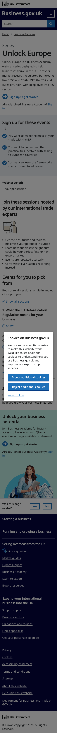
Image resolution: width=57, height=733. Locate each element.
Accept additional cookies (28, 377)
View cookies (16, 395)
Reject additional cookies (28, 387)
